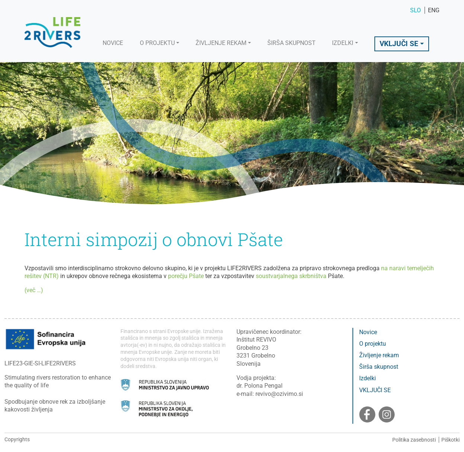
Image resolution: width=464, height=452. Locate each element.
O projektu (372, 343)
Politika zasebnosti (414, 440)
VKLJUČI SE (375, 390)
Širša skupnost (291, 42)
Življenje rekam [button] (221, 42)
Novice (113, 42)
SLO (416, 10)
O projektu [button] (157, 42)
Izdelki (367, 378)
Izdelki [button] (342, 42)
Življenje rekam (379, 355)
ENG (433, 10)
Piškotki (450, 440)
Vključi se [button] (399, 43)
